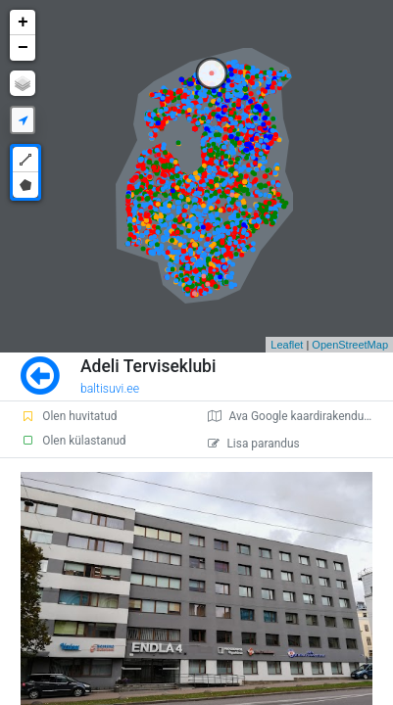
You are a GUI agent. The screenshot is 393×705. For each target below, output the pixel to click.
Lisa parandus (253, 443)
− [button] (23, 48)
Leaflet (286, 345)
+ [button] (23, 22)
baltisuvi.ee (109, 389)
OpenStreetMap (350, 345)
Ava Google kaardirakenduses (294, 416)
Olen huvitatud (69, 416)
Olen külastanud (73, 440)
